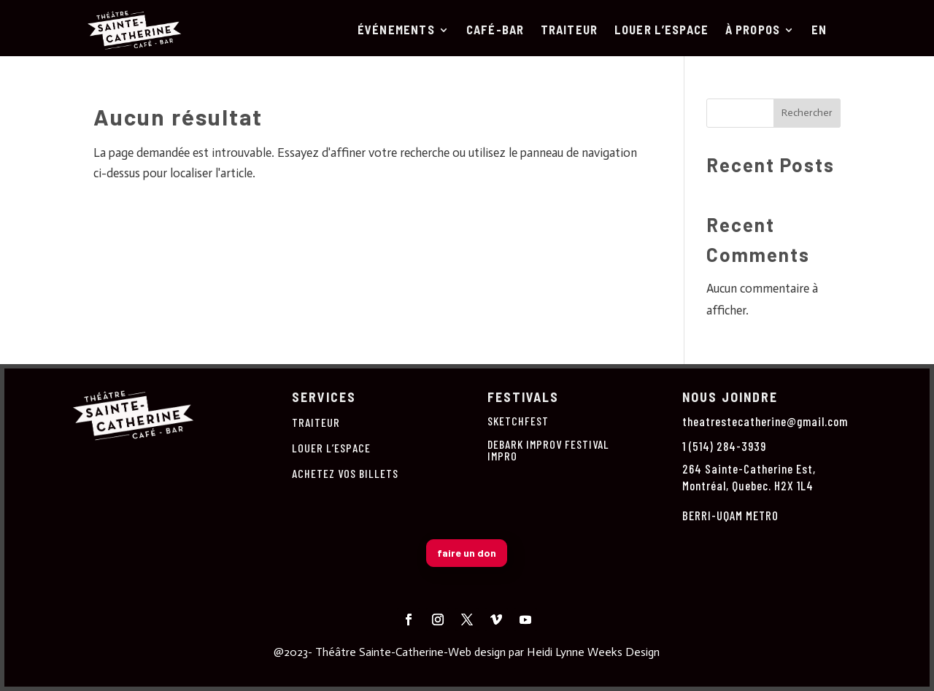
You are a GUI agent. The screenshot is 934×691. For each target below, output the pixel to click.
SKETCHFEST (518, 421)
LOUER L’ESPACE (661, 30)
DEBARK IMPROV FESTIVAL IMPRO (548, 450)
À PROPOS (752, 30)
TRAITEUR (569, 30)
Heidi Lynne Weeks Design (593, 652)
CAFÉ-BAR (495, 30)
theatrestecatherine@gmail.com (765, 421)
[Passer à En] (819, 33)
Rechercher (807, 113)
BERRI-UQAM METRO (730, 515)
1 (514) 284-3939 (724, 446)
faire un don (466, 553)
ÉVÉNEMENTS (396, 30)
